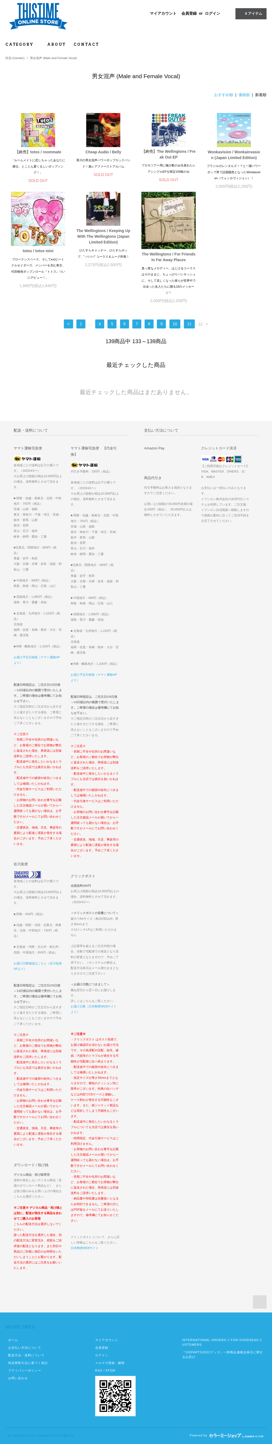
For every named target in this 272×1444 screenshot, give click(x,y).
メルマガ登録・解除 (110, 1362)
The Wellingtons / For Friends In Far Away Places (169, 257)
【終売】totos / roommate (38, 152)
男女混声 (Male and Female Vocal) (53, 58)
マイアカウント (163, 13)
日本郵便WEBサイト (84, 1248)
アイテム (250, 13)
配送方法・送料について (26, 1355)
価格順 (244, 95)
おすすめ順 (223, 95)
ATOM (110, 1370)
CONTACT (86, 44)
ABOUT (56, 44)
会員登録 (189, 13)
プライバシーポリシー (24, 1370)
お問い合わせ (18, 1378)
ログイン (212, 13)
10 (175, 324)
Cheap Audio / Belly (103, 152)
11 (189, 324)
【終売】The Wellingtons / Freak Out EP (168, 154)
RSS (98, 1370)
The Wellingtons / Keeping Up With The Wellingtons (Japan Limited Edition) (103, 236)
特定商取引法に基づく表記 (28, 1362)
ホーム (13, 1340)
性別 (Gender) (15, 58)
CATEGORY (22, 44)
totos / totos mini (38, 251)
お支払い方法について (24, 1347)
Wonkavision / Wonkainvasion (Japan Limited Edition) (234, 155)
